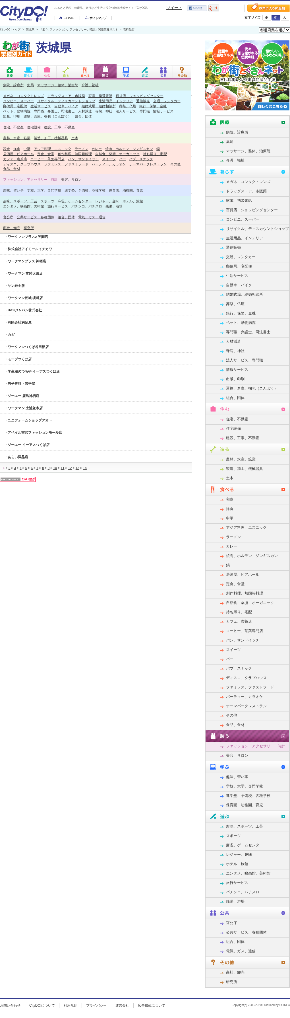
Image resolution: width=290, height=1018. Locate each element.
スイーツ (109, 159)
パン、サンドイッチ (83, 159)
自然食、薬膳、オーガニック (117, 154)
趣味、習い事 (13, 190)
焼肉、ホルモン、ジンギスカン (129, 149)
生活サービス (40, 106)
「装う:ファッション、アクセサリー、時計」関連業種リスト (79, 30)
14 (85, 468)
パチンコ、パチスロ (86, 206)
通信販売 (143, 101)
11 (62, 468)
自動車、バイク (66, 106)
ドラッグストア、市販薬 (66, 96)
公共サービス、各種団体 (35, 217)
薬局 (30, 85)
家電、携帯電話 (100, 96)
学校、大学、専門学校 (44, 190)
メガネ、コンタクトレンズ (23, 96)
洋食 (16, 149)
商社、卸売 (11, 228)
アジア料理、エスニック (52, 149)
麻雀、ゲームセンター (75, 201)
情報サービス (163, 111)
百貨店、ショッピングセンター (139, 96)
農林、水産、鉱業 (16, 138)
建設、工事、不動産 (59, 127)
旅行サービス (57, 206)
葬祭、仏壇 (127, 106)
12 (70, 468)
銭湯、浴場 (114, 206)
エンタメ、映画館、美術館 (23, 206)
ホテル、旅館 (133, 201)
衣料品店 (128, 30)
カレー (97, 149)
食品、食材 (11, 168)
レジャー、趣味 (107, 201)
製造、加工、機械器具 (51, 138)
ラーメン (81, 149)
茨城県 (30, 30)
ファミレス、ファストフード (66, 164)
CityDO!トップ (10, 30)
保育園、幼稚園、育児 (126, 190)
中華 (27, 149)
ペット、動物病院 (16, 111)
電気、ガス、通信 (91, 217)
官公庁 (8, 217)
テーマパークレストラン (148, 164)
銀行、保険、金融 (153, 106)
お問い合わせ (10, 1005)
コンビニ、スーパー (18, 101)
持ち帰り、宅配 (155, 154)
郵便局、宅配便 (15, 106)
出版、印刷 (11, 116)
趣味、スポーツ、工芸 (20, 201)
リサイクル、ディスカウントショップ (66, 101)
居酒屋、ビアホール (18, 154)
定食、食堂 (45, 154)
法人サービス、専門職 (133, 111)
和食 (6, 149)
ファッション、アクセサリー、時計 (30, 179)
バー (122, 159)
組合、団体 (83, 116)
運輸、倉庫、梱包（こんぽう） (47, 116)
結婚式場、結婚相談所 (99, 106)
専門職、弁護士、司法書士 (54, 111)
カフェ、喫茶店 (15, 159)
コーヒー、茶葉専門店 (47, 159)
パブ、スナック (141, 159)
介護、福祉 (90, 85)
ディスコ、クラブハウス (22, 164)
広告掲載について (151, 1005)
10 (55, 468)
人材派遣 (85, 111)
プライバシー (96, 1005)
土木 (74, 138)
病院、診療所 (13, 85)
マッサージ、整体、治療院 (57, 85)
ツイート (174, 7)
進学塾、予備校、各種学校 (85, 190)
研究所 (29, 228)
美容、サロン (71, 179)
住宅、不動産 (13, 127)
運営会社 (122, 1005)
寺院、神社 (103, 111)
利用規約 (70, 1005)
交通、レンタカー (167, 101)
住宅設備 (34, 127)
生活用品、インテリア (116, 101)
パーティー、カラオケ (109, 164)
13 (77, 468)
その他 (175, 164)
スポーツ (47, 201)
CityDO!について (42, 1005)
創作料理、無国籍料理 (75, 154)
